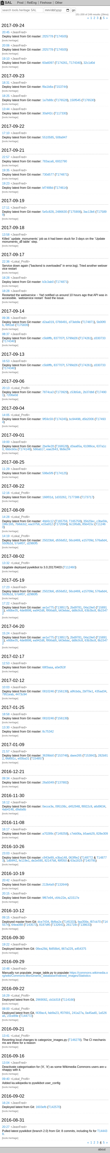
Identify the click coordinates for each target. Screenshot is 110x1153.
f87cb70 (95, 921)
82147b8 (50, 860)
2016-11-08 (12, 822)
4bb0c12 (48, 521)
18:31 (5, 82)
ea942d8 (38, 610)
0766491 (61, 322)
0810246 (48, 691)
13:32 (5, 563)
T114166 (68, 999)
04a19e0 (89, 607)
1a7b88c (48, 100)
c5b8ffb (47, 338)
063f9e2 (74, 857)
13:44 (5, 109)
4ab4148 (8, 809)
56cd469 (74, 540)
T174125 (61, 473)
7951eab (8, 694)
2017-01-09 (12, 744)
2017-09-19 (12, 200)
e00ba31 (23, 758)
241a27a (77, 1012)
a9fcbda (75, 691)
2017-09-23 (12, 75)
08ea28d (41, 948)
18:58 (5, 714)
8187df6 (44, 924)
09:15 (5, 917)
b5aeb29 (89, 833)
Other (59, 2)
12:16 (5, 492)
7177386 (73, 497)
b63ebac (64, 610)
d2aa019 (48, 322)
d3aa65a (76, 446)
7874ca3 (48, 392)
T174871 (61, 174)
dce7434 (43, 921)
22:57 (5, 157)
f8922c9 (87, 806)
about (102, 1149)
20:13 (5, 388)
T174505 (61, 36)
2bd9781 (76, 607)
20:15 (5, 893)
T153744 (61, 86)
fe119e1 (24, 860)
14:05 (5, 415)
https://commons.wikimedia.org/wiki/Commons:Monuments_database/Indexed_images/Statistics (55, 974)
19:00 (5, 442)
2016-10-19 (12, 873)
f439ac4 (41, 1012)
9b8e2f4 (65, 449)
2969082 (41, 999)
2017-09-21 (12, 150)
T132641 (57, 924)
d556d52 (61, 540)
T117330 (60, 113)
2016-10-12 (12, 910)
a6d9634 (99, 806)
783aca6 (48, 161)
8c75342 (48, 731)
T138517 (61, 607)
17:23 (5, 587)
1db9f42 (11, 860)
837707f (59, 338)
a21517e (73, 897)
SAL (6, 2)
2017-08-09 (12, 510)
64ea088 (17, 924)
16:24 (5, 1102)
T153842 (89, 755)
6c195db (75, 524)
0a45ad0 (91, 1012)
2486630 (61, 211)
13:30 (5, 727)
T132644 (61, 884)
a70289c (48, 833)
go (73, 10)
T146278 (75, 1039)
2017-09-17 (12, 254)
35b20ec (89, 521)
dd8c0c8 (77, 610)
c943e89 (48, 857)
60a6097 (48, 62)
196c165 (7, 524)
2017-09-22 (12, 126)
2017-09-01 (12, 435)
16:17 (5, 829)
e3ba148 (61, 857)
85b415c (88, 524)
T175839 (22, 325)
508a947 (61, 137)
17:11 (5, 207)
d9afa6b (20, 809)
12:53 (5, 663)
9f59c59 (47, 419)
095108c (61, 806)
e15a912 (47, 524)
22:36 (5, 261)
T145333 (69, 921)
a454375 (80, 948)
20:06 (5, 45)
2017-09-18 (12, 227)
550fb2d (7, 543)
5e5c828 (48, 211)
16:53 (5, 361)
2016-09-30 (12, 937)
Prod (20, 2)
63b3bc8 (90, 610)
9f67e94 (47, 897)
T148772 (87, 857)
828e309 (102, 833)
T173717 (87, 497)
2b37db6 (88, 392)
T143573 (30, 924)
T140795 (89, 860)
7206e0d (12, 395)
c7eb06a (75, 833)
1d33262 (60, 497)
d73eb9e (74, 322)
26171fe (71, 924)
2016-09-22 (12, 988)
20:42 (5, 880)
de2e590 (37, 860)
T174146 (24, 449)
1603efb (41, 1107)
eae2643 (52, 449)
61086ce (89, 446)
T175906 (75, 211)
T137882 (61, 782)
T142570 (54, 1107)
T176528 (61, 100)
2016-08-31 (12, 1120)
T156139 (61, 691)
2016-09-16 (12, 1055)
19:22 (5, 944)
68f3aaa (47, 667)
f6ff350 (62, 860)
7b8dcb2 (20, 524)
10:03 (5, 687)
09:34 (5, 778)
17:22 (5, 603)
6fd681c (10, 758)
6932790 (61, 161)
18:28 (5, 277)
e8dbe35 (12, 610)
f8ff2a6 (10, 325)
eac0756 (34, 524)
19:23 (5, 183)
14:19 (5, 536)
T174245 (60, 419)
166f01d (47, 497)
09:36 (5, 317)
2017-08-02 (12, 556)
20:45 (5, 32)
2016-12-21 (12, 771)
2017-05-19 (12, 580)
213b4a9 (48, 884)
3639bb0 (48, 755)
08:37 (5, 334)
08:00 (5, 1008)
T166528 (61, 446)
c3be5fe (101, 521)
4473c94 (21, 694)
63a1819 (76, 860)
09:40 (5, 1078)
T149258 (61, 833)
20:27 (5, 1126)
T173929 (61, 392)
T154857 (37, 758)
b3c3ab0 (48, 281)
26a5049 (48, 782)
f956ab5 (51, 610)
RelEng (31, 2)
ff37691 (65, 1012)
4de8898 (25, 610)
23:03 (5, 853)
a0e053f (60, 667)
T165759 (61, 521)
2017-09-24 (12, 25)
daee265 (76, 755)
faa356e (83, 921)
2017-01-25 (12, 707)
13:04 (5, 1062)
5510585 (48, 137)
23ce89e (12, 1015)
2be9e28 (48, 446)
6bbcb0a (11, 449)
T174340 (75, 62)
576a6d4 (101, 540)
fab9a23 (53, 1012)
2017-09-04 (12, 408)
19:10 (5, 58)
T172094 (60, 524)
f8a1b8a (47, 86)
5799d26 (72, 338)
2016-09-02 (12, 1096)
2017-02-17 (12, 656)
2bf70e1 (87, 691)
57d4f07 (20, 543)
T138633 (84, 924)
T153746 (61, 755)
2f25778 (47, 36)
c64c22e (60, 897)
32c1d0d (89, 62)
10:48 (5, 968)
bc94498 (74, 419)
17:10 (5, 133)
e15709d (87, 540)
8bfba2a (56, 921)
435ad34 (100, 691)
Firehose (46, 2)
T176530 (88, 100)
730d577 (48, 174)
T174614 (61, 187)
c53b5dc (75, 392)
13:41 (5, 1035)
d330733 (100, 338)
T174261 (61, 62)
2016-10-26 (12, 846)
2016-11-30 (12, 795)
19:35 (5, 170)
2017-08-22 (12, 486)
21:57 (5, 751)
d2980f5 (32, 543)
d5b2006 (88, 419)
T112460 (69, 567)
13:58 (5, 234)
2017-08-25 (12, 462)
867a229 (67, 948)
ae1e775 (48, 607)
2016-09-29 (12, 961)
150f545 (75, 100)
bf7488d (47, 187)
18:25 (5, 95)
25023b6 (48, 540)
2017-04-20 (12, 626)
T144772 (26, 1015)
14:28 (5, 516)
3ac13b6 (89, 211)
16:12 (5, 802)
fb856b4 (54, 948)
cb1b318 (54, 999)
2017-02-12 (12, 680)
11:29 (5, 468)
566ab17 (39, 449)
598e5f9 (47, 473)
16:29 (5, 995)
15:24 (5, 633)
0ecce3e (48, 806)
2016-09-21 (12, 1028)
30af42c (47, 113)
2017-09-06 (12, 381)
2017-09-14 (12, 311)
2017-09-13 (12, 354)
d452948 (74, 806)
